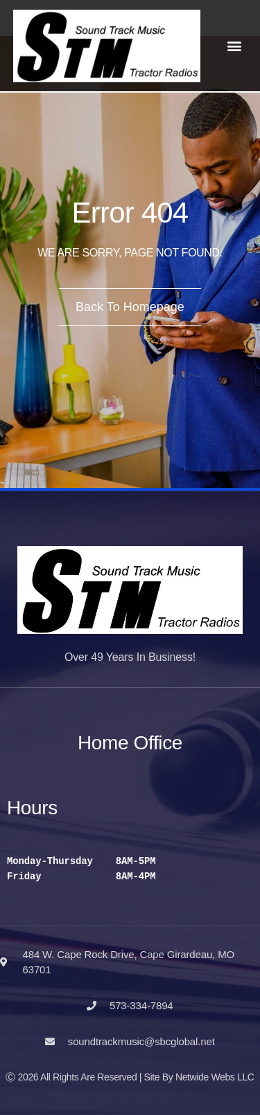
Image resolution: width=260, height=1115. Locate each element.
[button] (234, 46)
